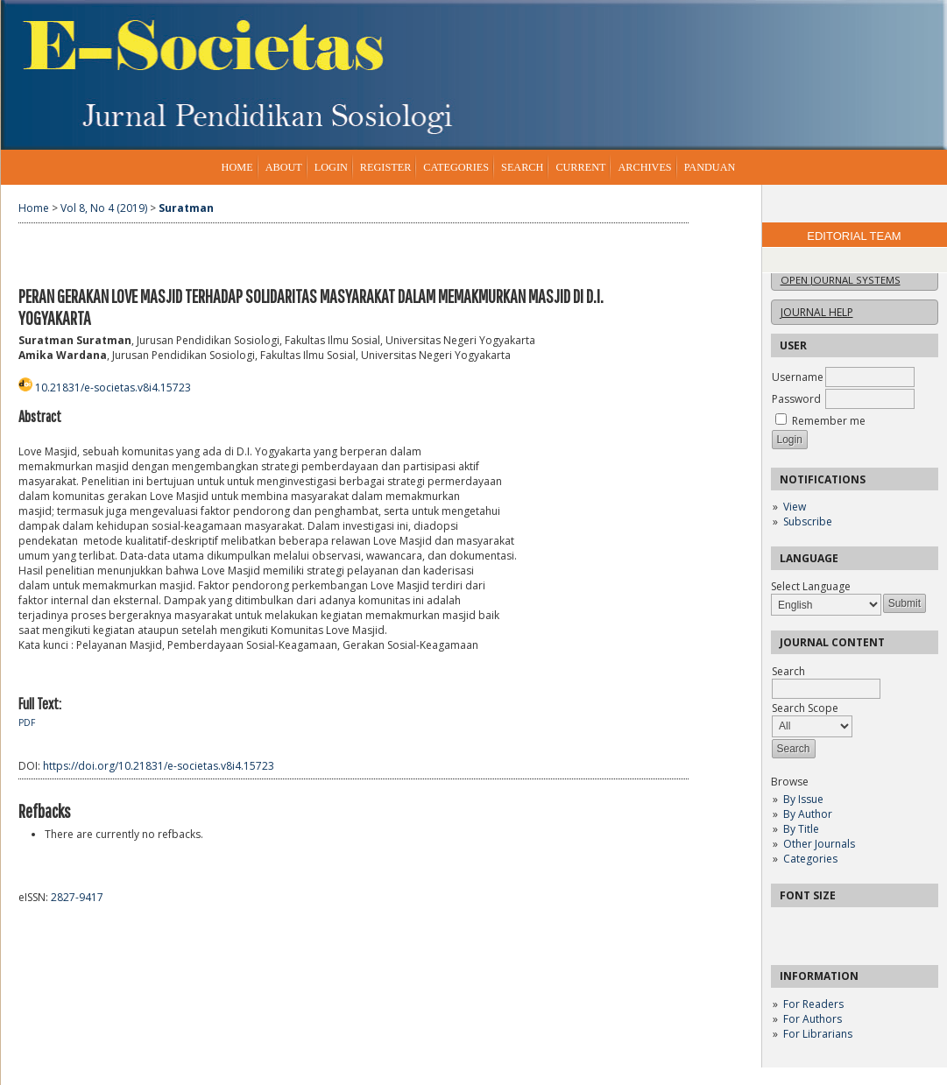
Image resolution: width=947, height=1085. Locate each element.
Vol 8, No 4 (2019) (103, 208)
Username (797, 377)
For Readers (813, 1004)
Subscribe (807, 521)
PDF (26, 722)
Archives (644, 167)
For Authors (812, 1018)
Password (796, 398)
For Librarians (817, 1033)
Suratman (186, 208)
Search (522, 167)
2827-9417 (77, 897)
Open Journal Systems (841, 279)
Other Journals (819, 843)
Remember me (829, 420)
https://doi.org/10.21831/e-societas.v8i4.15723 (158, 765)
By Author (807, 814)
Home (237, 167)
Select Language (811, 586)
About (283, 167)
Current (580, 167)
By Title (801, 828)
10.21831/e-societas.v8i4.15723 (113, 387)
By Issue (803, 799)
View (794, 506)
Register (385, 167)
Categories (810, 858)
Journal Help (817, 312)
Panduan (710, 167)
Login (331, 167)
